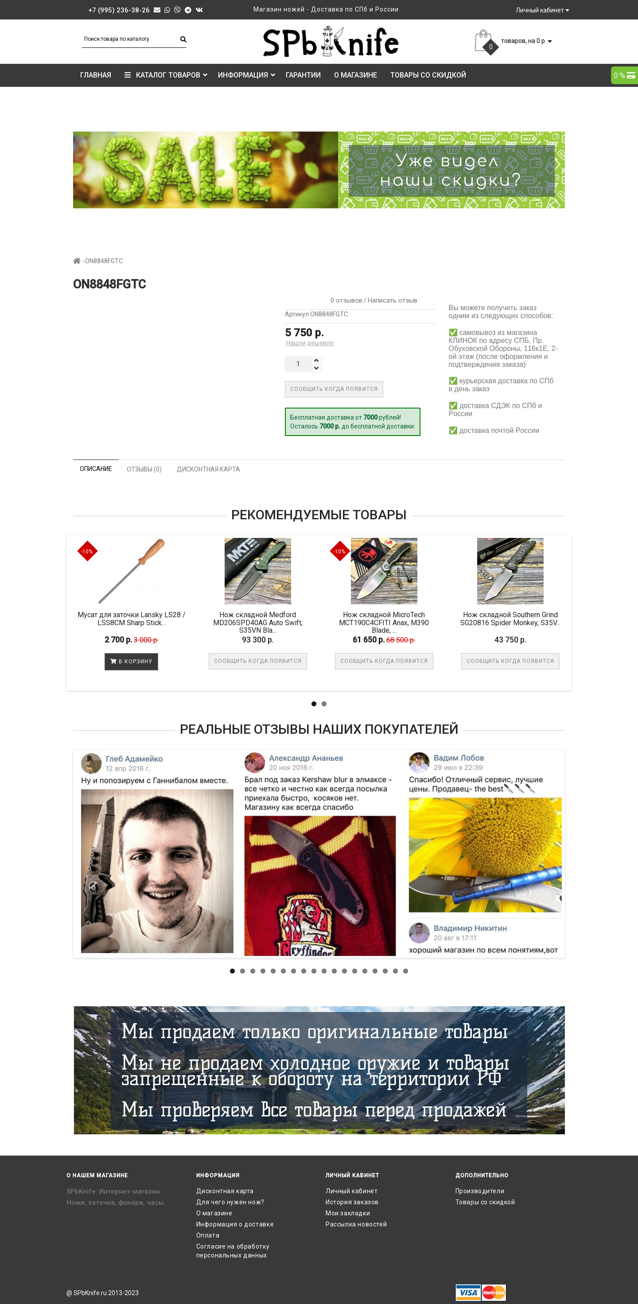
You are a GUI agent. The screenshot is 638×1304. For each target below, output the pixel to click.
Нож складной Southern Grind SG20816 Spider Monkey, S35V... (510, 619)
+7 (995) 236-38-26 (119, 10)
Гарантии (303, 75)
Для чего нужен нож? (230, 1202)
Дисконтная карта (225, 1191)
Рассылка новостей (356, 1224)
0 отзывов (344, 300)
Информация (246, 75)
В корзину (131, 661)
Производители (480, 1191)
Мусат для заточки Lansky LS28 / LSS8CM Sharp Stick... (132, 619)
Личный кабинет (351, 1191)
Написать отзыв (392, 300)
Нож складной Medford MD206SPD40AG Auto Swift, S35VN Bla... (258, 622)
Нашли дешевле (310, 342)
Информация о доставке (235, 1224)
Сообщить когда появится (334, 389)
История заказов (352, 1202)
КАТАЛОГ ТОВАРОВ (165, 75)
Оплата (208, 1235)
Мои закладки (348, 1213)
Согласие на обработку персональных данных (233, 1251)
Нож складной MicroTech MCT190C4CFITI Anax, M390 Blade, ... (384, 622)
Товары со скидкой (428, 75)
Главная (95, 75)
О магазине (355, 75)
